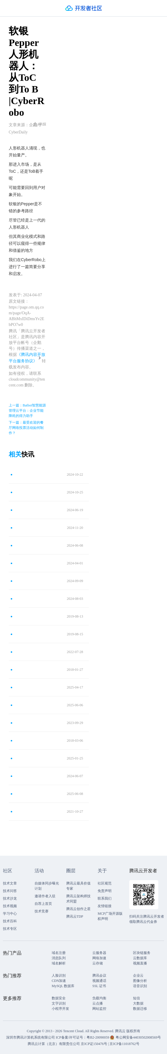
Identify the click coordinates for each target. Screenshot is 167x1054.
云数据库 (140, 958)
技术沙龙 (10, 898)
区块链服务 (141, 953)
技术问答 (10, 891)
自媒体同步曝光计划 (47, 886)
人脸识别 (59, 975)
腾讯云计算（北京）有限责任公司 (54, 1044)
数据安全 (59, 998)
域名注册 (59, 953)
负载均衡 (99, 998)
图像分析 (140, 981)
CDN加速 (59, 981)
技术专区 (10, 929)
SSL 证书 (99, 986)
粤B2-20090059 (98, 1037)
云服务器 (99, 953)
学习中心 (10, 914)
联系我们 (105, 898)
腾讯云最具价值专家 (78, 886)
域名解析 (59, 963)
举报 (39, 124)
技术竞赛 (42, 911)
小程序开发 (60, 1009)
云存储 (97, 963)
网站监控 (99, 1009)
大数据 (138, 1003)
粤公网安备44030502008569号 (138, 1037)
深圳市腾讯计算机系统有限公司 (30, 1037)
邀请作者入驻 (45, 896)
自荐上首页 (43, 904)
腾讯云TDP (74, 916)
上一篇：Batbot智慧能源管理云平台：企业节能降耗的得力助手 (27, 410)
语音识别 (140, 986)
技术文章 (10, 883)
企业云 (138, 975)
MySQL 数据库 (63, 986)
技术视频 (10, 906)
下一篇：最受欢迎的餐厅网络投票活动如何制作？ (26, 427)
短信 (136, 998)
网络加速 (99, 958)
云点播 (97, 1003)
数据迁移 (140, 1009)
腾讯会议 (99, 975)
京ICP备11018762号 (124, 1044)
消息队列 (59, 958)
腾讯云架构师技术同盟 (78, 898)
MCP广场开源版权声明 (110, 916)
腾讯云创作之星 (78, 909)
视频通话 (99, 981)
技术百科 (10, 921)
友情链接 (105, 906)
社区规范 (105, 883)
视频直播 (140, 963)
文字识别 (59, 1003)
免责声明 (105, 891)
